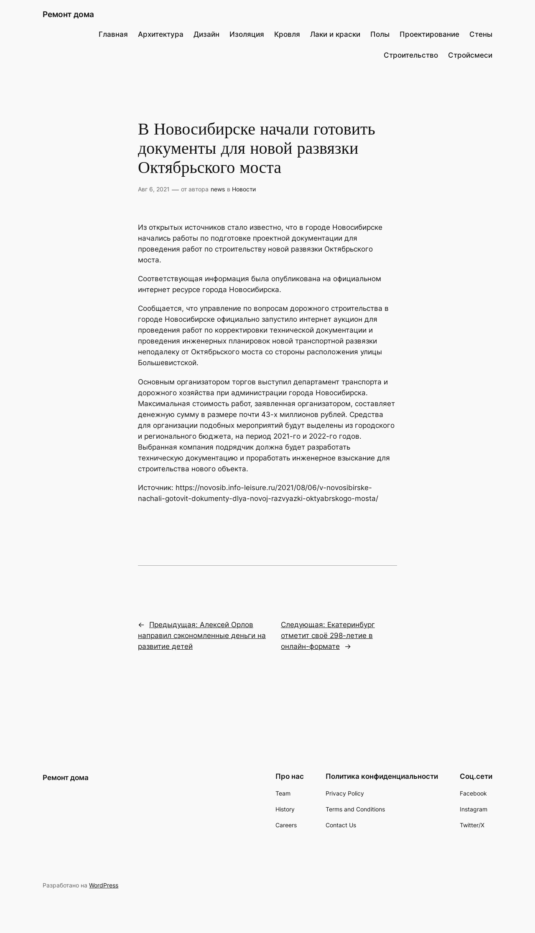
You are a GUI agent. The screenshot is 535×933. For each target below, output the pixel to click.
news (218, 189)
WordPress (103, 885)
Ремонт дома (68, 14)
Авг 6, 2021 (154, 189)
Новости (244, 189)
